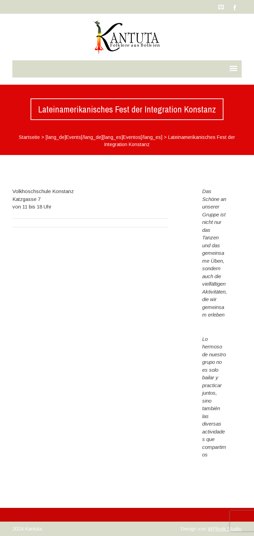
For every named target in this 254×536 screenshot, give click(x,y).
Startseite (29, 137)
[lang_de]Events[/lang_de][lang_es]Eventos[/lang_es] (104, 137)
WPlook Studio (225, 529)
